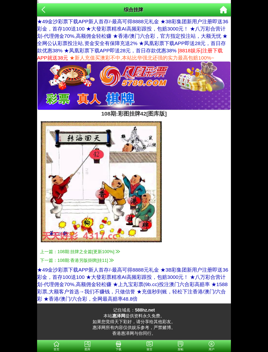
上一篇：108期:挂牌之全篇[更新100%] (80, 251)
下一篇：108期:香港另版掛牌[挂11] (77, 260)
